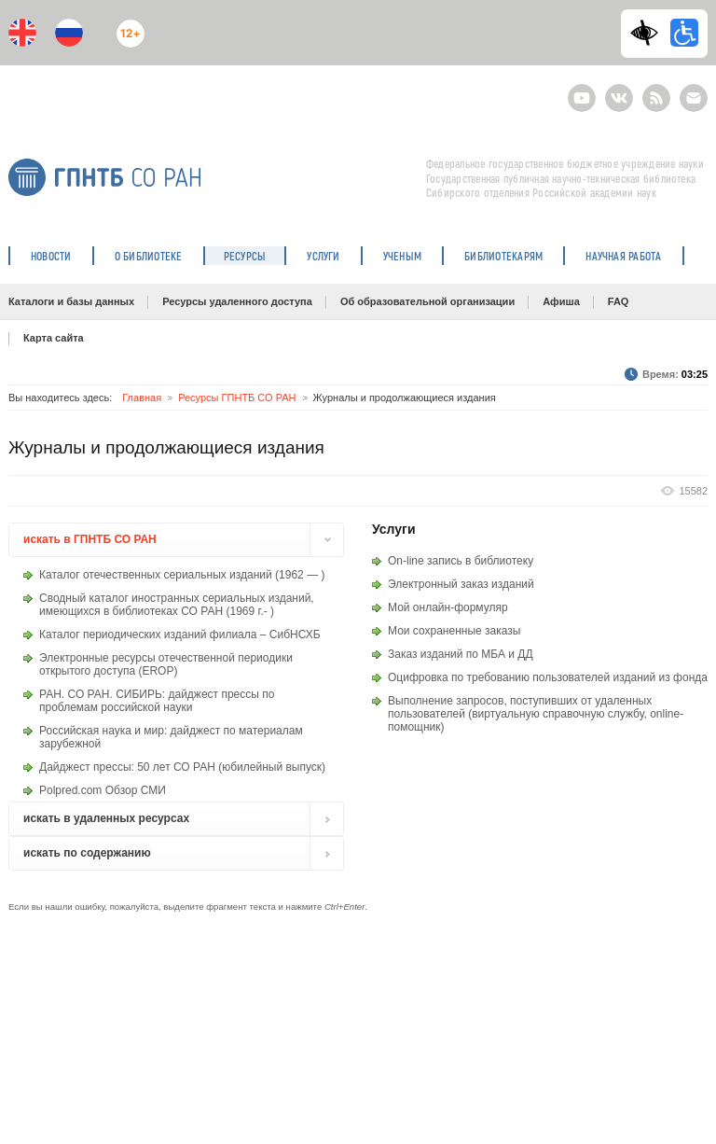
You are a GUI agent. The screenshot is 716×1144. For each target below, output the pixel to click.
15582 (693, 490)
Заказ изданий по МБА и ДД (460, 654)
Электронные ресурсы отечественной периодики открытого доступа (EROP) (166, 664)
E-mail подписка (694, 98)
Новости (51, 255)
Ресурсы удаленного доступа (237, 301)
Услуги (323, 255)
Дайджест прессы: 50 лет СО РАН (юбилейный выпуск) (182, 767)
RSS (654, 90)
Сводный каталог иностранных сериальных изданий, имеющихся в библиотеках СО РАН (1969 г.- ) (176, 605)
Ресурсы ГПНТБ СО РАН (237, 397)
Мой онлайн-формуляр (448, 607)
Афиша (561, 301)
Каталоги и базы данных (71, 301)
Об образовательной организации (427, 301)
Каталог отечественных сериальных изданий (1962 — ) (181, 574)
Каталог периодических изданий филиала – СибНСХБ (180, 634)
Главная (141, 397)
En (22, 33)
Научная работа (623, 255)
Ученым (402, 255)
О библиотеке (149, 255)
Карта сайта (53, 337)
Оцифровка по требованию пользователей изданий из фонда (548, 677)
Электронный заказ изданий (461, 584)
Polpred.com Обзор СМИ (102, 790)
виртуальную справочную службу (557, 713)
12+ (126, 26)
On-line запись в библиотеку (460, 560)
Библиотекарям (503, 255)
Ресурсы (245, 255)
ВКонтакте (619, 90)
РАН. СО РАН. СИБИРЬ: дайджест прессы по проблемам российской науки (156, 701)
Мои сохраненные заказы (454, 630)
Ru (69, 33)
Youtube (582, 90)
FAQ (618, 301)
